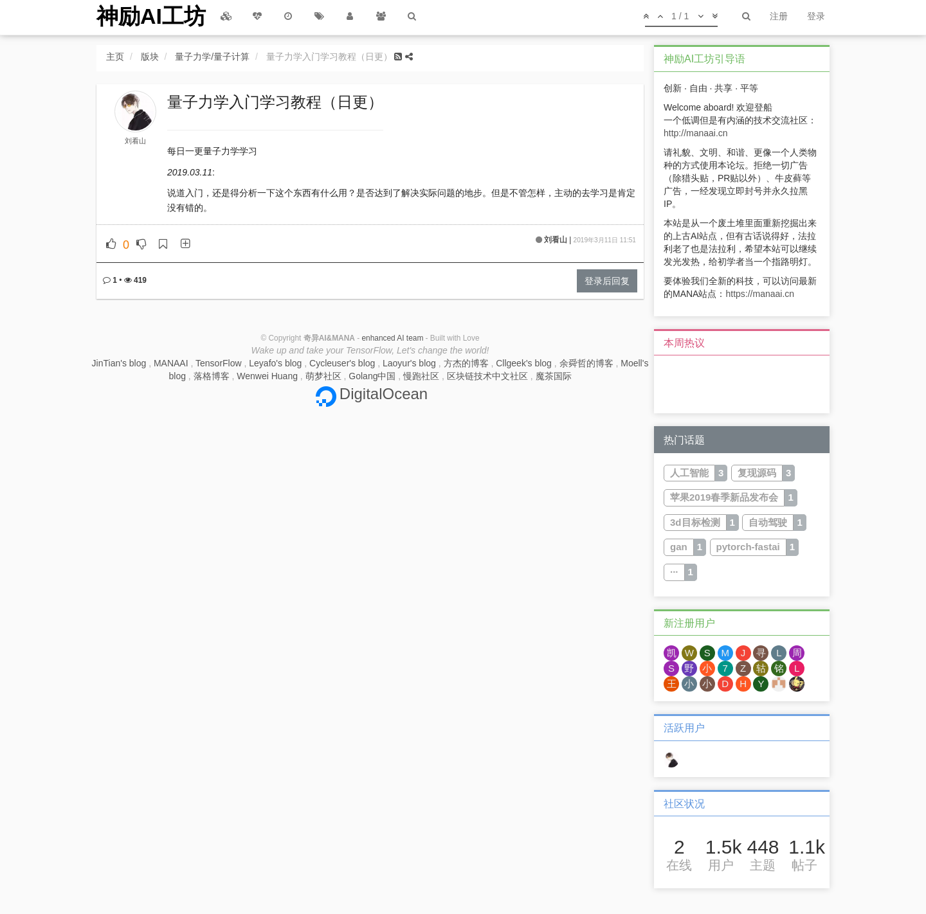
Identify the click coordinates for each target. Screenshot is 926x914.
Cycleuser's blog (342, 363)
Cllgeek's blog (524, 363)
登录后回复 (607, 281)
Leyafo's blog (275, 363)
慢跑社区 (421, 376)
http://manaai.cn (696, 133)
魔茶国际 (554, 376)
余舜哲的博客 (586, 363)
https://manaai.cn (759, 294)
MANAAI (171, 363)
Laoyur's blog (409, 363)
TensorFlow (218, 363)
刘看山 (135, 141)
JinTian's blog (119, 363)
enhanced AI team (392, 338)
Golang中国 (372, 376)
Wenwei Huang (267, 376)
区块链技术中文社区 (487, 376)
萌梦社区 (323, 376)
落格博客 (212, 376)
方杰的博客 (466, 363)
